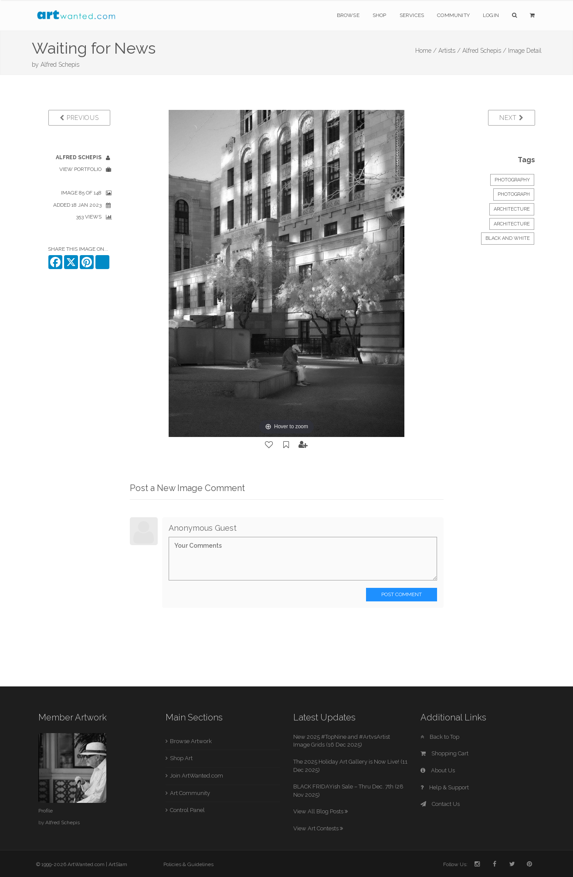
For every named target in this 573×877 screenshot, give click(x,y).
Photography (512, 180)
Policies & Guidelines (188, 864)
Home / (426, 50)
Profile (45, 811)
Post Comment (401, 594)
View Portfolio (80, 169)
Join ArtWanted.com (196, 775)
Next (511, 117)
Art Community (190, 793)
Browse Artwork (191, 741)
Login (491, 15)
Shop (380, 15)
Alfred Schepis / (484, 50)
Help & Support (444, 787)
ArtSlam (117, 864)
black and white (507, 238)
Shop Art (181, 758)
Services (412, 15)
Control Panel (187, 810)
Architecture (512, 209)
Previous (79, 117)
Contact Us (440, 804)
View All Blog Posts (320, 811)
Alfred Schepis (60, 64)
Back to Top (439, 737)
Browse (348, 15)
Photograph (514, 194)
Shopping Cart (444, 753)
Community (453, 15)
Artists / (449, 50)
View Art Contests (318, 828)
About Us (437, 770)
